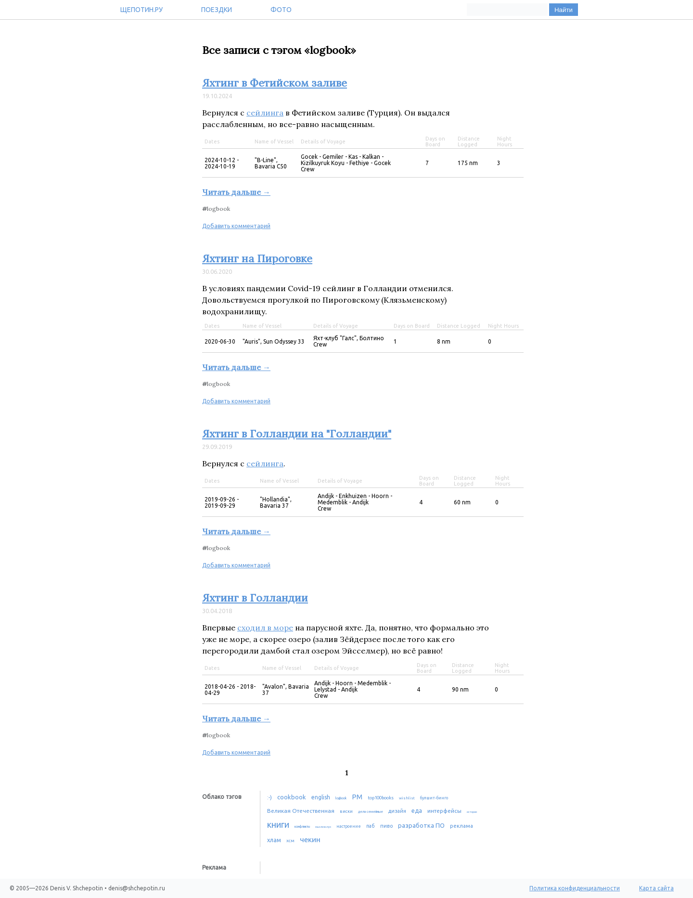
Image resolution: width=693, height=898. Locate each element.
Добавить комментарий (236, 226)
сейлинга (264, 112)
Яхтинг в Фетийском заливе (274, 83)
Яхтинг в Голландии (255, 597)
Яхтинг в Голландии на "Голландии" (296, 433)
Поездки (216, 9)
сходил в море (265, 627)
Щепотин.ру (141, 9)
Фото (281, 9)
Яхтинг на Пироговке (257, 258)
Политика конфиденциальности (574, 888)
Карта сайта (656, 888)
